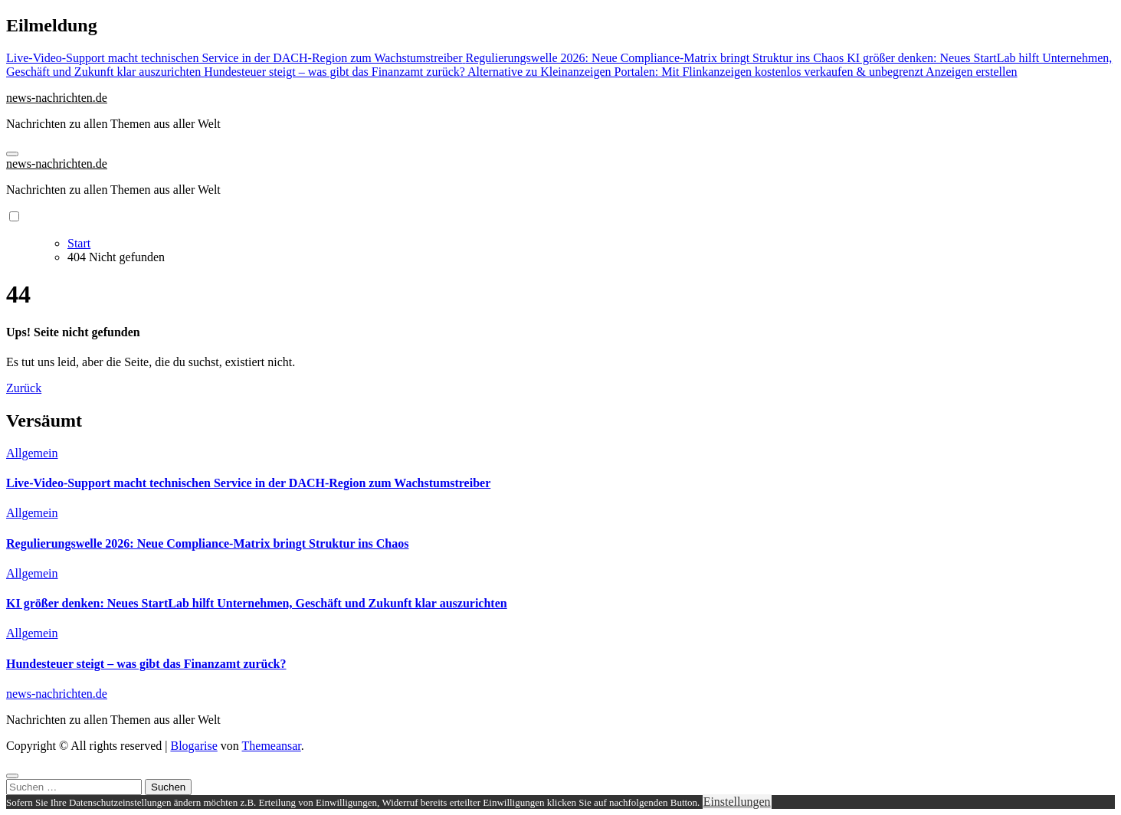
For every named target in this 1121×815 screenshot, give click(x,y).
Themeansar (271, 745)
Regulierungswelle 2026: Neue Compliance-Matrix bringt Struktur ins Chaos (207, 543)
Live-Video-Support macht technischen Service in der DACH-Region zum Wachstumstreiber (248, 482)
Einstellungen (737, 801)
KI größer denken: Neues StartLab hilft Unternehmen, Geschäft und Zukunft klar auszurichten (256, 603)
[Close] (12, 776)
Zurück (23, 387)
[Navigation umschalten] (12, 154)
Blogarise (193, 745)
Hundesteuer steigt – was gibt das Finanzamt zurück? (146, 663)
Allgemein (32, 453)
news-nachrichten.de (56, 97)
